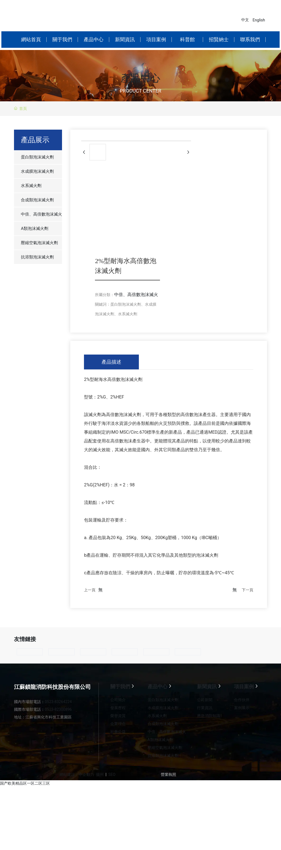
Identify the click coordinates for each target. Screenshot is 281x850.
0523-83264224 (58, 701)
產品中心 (140, 78)
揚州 (100, 774)
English (259, 20)
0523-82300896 (58, 709)
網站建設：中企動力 (77, 774)
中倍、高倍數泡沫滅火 (136, 294)
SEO (112, 774)
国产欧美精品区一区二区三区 (25, 783)
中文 (245, 20)
